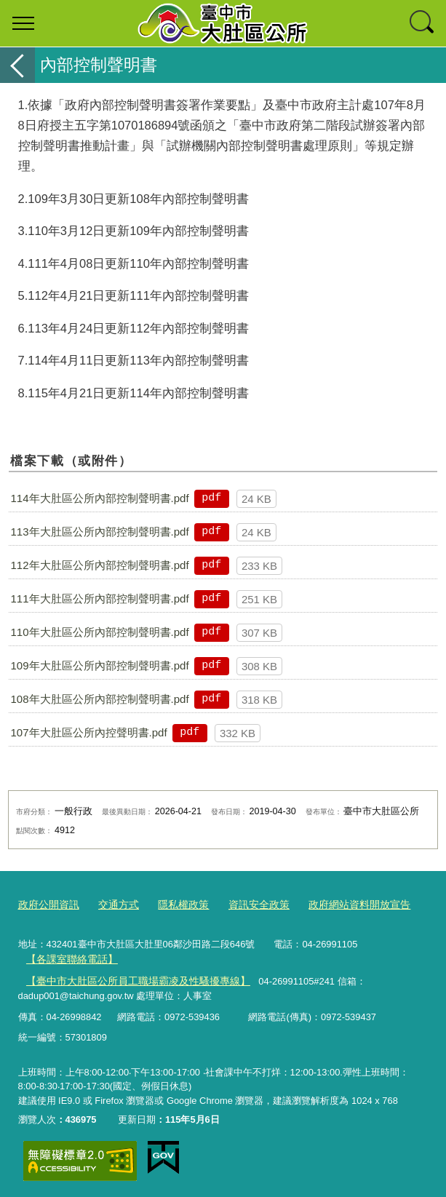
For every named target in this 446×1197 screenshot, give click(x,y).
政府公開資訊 (46, 904)
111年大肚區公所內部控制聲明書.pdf (100, 598)
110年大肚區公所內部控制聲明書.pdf (100, 632)
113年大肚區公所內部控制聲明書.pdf (100, 531)
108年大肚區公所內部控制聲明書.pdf (100, 699)
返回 (17, 65)
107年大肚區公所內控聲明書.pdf (89, 732)
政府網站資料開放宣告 (340, 904)
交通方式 (113, 904)
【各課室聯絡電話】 (68, 955)
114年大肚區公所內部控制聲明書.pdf (100, 498)
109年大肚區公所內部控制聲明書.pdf (100, 665)
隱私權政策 (174, 904)
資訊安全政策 (246, 904)
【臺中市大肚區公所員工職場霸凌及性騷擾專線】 (129, 976)
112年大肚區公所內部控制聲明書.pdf (100, 565)
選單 (23, 23)
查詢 (422, 23)
